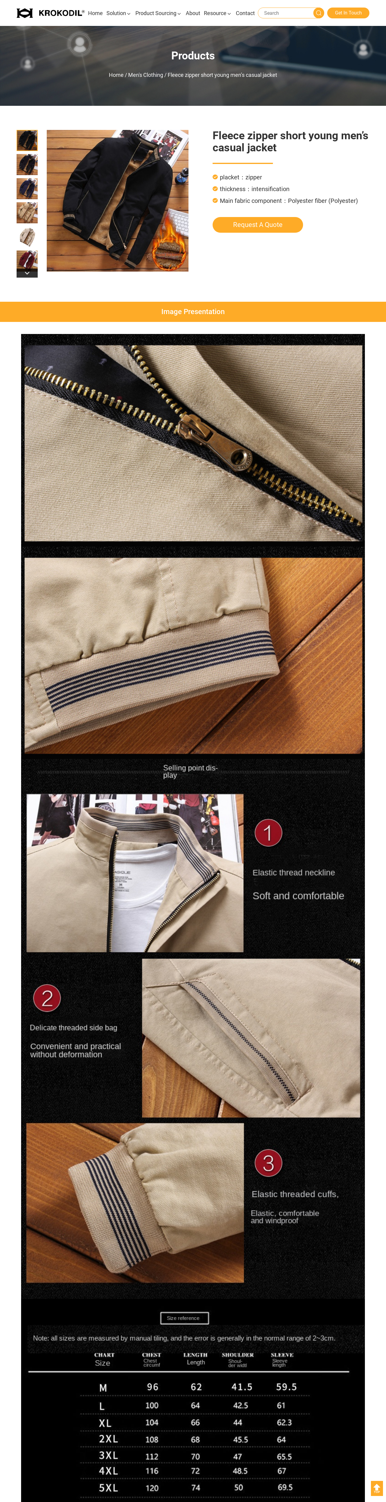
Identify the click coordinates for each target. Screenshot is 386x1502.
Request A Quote (258, 224)
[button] (27, 273)
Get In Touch (348, 13)
